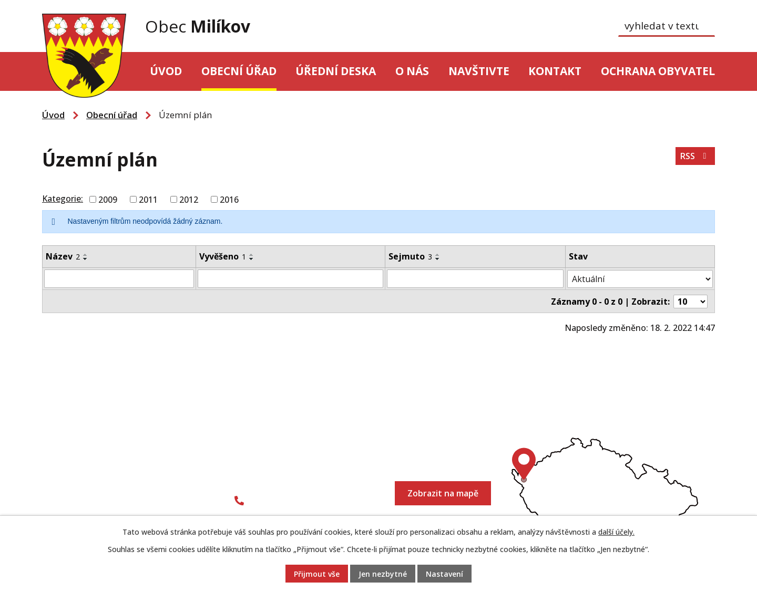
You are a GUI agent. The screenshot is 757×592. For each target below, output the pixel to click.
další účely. (616, 532)
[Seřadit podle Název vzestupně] (85, 255)
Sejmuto (410, 256)
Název (63, 256)
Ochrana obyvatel (658, 71)
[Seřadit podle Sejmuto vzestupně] (438, 255)
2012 (188, 199)
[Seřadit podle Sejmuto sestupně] (438, 259)
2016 (229, 199)
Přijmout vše (317, 574)
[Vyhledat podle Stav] (640, 278)
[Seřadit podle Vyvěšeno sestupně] (252, 259)
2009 (107, 199)
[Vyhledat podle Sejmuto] (475, 278)
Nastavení (444, 574)
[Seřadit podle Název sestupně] (85, 259)
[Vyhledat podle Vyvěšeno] (291, 278)
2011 (148, 199)
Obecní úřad (239, 71)
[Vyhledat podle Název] (119, 278)
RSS (695, 156)
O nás (412, 71)
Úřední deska (335, 71)
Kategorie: (62, 198)
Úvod (166, 71)
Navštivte (478, 71)
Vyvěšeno (222, 256)
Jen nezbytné (383, 574)
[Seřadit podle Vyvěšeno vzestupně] (252, 255)
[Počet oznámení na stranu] (691, 300)
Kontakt (554, 71)
